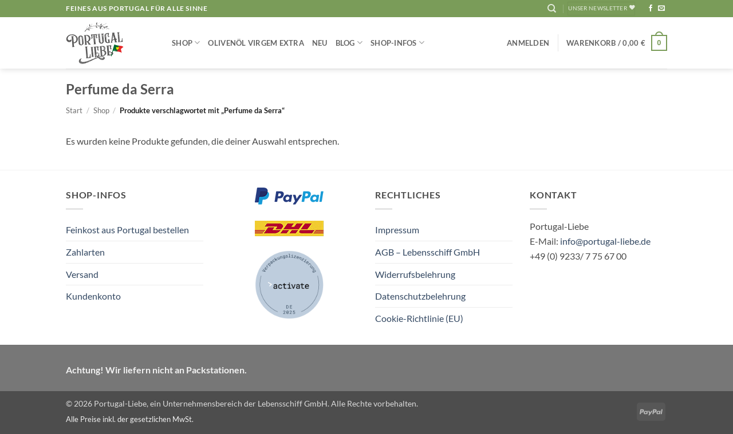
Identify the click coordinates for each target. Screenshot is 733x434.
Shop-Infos (397, 42)
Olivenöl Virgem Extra (256, 42)
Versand (82, 274)
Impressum (397, 229)
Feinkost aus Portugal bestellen (127, 229)
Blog (349, 42)
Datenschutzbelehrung (420, 295)
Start (74, 110)
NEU (320, 42)
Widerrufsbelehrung (415, 274)
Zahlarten (85, 251)
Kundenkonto (93, 295)
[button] (528, 43)
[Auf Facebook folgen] (650, 9)
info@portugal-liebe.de (605, 241)
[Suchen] (551, 9)
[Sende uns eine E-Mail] (661, 9)
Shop (186, 42)
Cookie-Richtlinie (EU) (419, 318)
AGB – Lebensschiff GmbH (427, 251)
